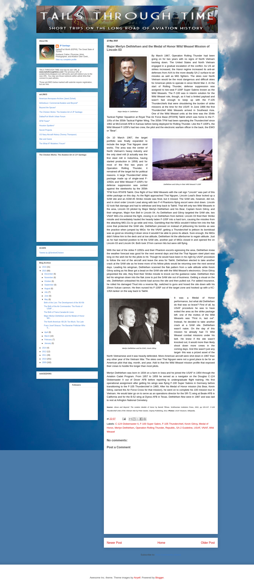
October (48, 281)
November (49, 277)
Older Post (208, 542)
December (49, 274)
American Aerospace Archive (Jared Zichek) (57, 99)
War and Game (45, 139)
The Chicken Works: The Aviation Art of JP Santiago (60, 112)
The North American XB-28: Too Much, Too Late (64, 322)
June (46, 296)
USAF (197, 427)
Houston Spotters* (47, 126)
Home (161, 542)
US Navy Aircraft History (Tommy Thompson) (58, 135)
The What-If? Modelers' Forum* (52, 144)
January (48, 343)
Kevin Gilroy (191, 423)
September (49, 285)
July (46, 292)
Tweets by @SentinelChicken (51, 253)
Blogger (159, 577)
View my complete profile (66, 60)
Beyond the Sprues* (47, 108)
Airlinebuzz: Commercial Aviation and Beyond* (58, 103)
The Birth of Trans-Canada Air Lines (59, 312)
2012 (44, 352)
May (46, 299)
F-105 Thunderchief (172, 423)
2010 (44, 359)
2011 (44, 355)
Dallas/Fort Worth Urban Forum (52, 117)
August (47, 289)
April (46, 332)
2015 (44, 271)
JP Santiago (64, 46)
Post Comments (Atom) (168, 554)
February (48, 340)
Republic (170, 427)
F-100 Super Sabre (150, 423)
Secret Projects (45, 130)
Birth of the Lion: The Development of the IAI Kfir (64, 303)
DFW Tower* (44, 121)
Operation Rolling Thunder (150, 427)
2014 (44, 348)
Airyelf (137, 577)
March (47, 336)
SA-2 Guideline (184, 427)
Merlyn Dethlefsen (124, 427)
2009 (44, 362)
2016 (44, 267)
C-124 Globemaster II (127, 423)
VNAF (205, 427)
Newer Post (114, 542)
